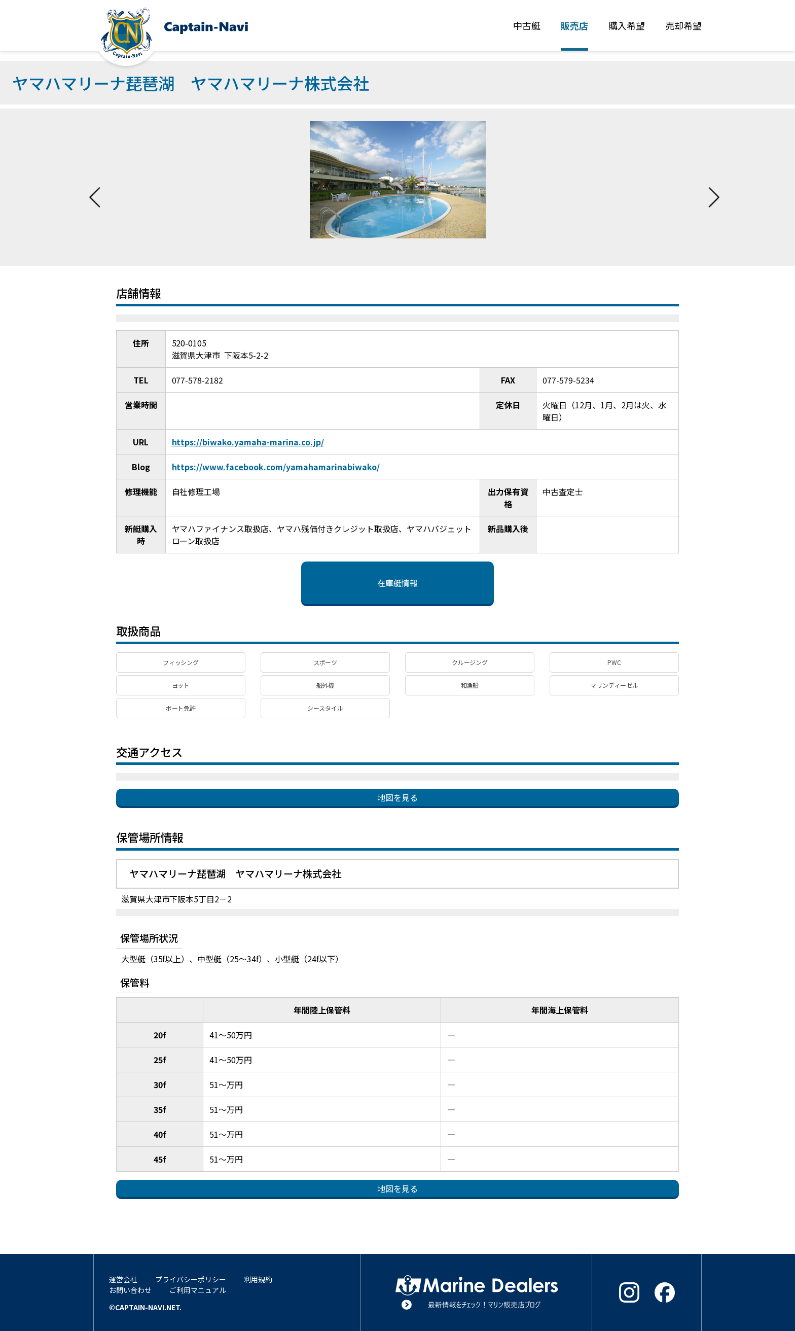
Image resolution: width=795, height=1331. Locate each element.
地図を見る (397, 797)
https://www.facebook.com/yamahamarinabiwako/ (276, 467)
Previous (95, 187)
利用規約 (258, 1279)
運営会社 (123, 1279)
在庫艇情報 (397, 583)
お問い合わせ (130, 1290)
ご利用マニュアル (197, 1290)
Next (714, 187)
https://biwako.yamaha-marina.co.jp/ (248, 442)
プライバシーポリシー (190, 1279)
